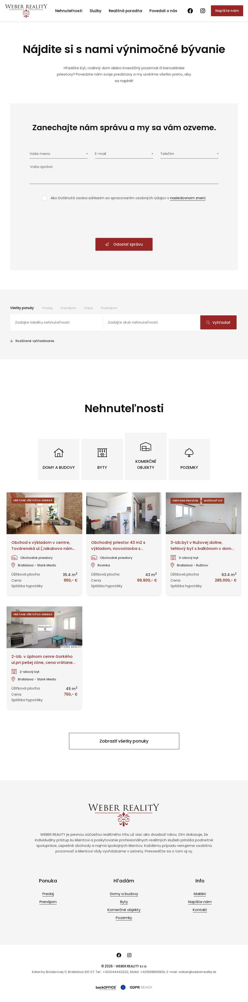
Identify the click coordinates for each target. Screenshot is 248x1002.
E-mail (100, 153)
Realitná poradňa (125, 10)
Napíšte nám (227, 10)
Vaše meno (40, 153)
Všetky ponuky (22, 308)
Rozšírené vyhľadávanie (32, 341)
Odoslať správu (124, 244)
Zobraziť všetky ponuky (124, 741)
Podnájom (109, 308)
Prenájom (68, 308)
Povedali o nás (163, 10)
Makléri (200, 893)
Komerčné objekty (124, 909)
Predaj (47, 308)
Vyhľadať (218, 322)
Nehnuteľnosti (68, 10)
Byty (124, 901)
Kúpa (89, 308)
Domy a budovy (124, 893)
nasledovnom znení (187, 197)
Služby (95, 10)
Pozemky (124, 917)
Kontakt (200, 909)
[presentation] (124, 219)
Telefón (167, 153)
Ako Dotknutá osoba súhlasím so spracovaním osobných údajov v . (128, 197)
